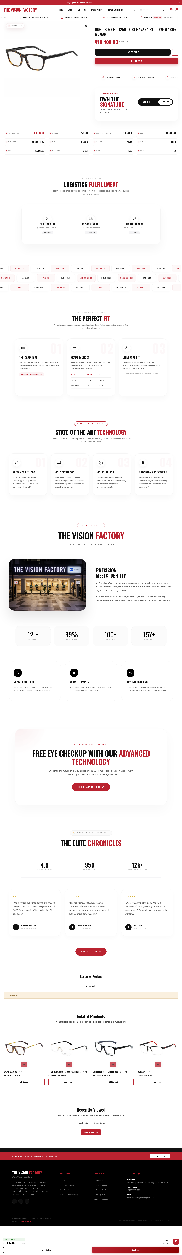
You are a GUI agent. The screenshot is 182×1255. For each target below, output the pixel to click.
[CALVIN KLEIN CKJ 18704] (24, 1076)
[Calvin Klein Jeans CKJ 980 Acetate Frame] (113, 1076)
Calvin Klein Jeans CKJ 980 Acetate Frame (110, 1100)
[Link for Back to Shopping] (90, 1161)
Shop (70, 9)
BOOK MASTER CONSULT (91, 812)
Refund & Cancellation (102, 1214)
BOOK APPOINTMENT (160, 1185)
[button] (52, 3)
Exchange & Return (101, 1218)
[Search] (134, 9)
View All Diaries (91, 980)
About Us (82, 9)
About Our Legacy (67, 1218)
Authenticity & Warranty (69, 1223)
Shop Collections (67, 1214)
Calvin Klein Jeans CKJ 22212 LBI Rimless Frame (67, 1100)
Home (61, 9)
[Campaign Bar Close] (180, 2)
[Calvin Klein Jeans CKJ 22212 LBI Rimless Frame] (68, 1076)
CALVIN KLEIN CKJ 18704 (13, 1100)
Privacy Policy (96, 9)
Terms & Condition (115, 9)
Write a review (91, 1014)
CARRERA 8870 (144, 1100)
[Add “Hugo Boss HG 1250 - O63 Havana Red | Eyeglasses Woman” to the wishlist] (175, 52)
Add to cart (133, 52)
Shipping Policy (100, 1223)
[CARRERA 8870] (158, 1076)
